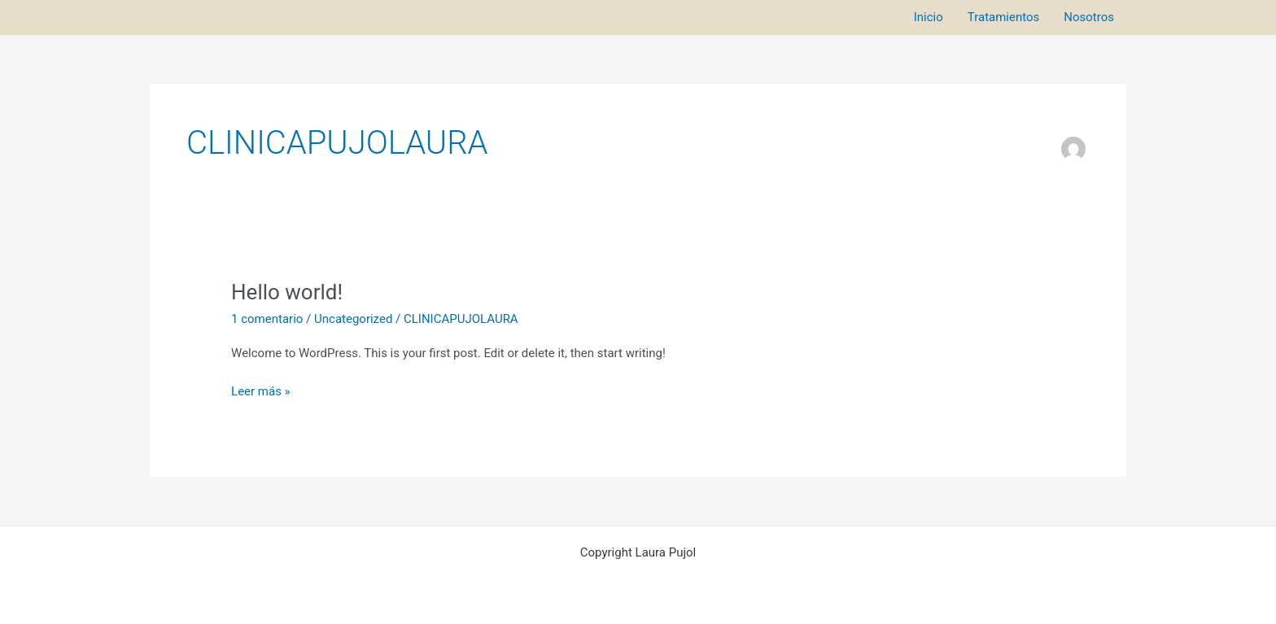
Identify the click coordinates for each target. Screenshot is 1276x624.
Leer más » (261, 390)
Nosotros (1089, 17)
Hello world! (287, 292)
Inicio (928, 17)
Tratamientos (1004, 17)
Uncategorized (353, 319)
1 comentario (267, 319)
